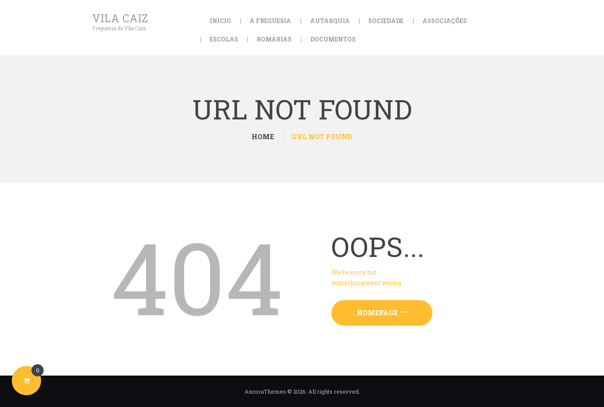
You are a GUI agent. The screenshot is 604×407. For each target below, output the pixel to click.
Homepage (377, 312)
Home (263, 136)
